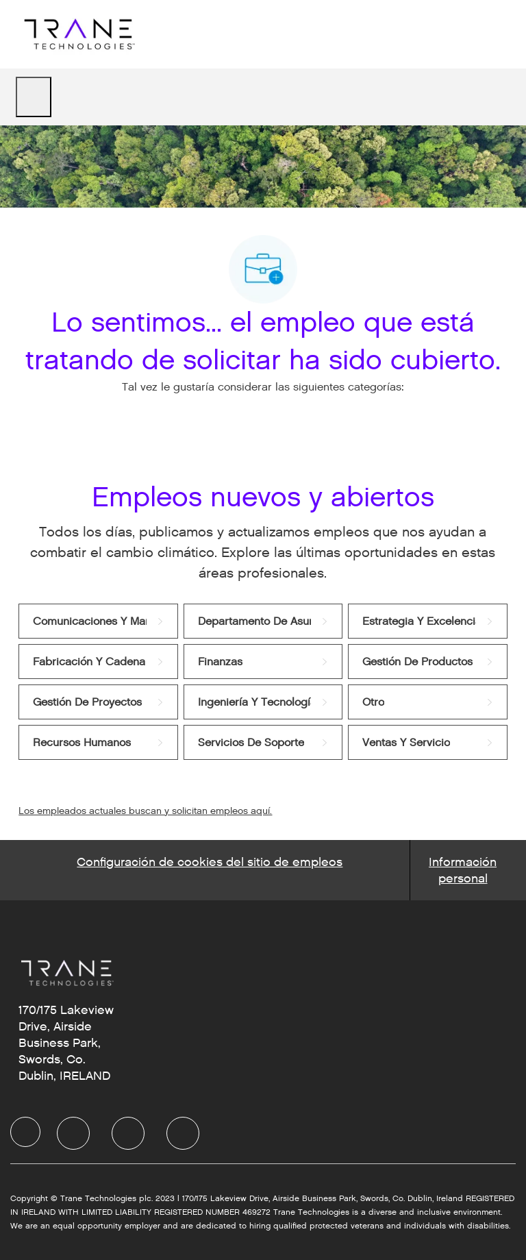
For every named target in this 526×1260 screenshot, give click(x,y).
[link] (98, 621)
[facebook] (25, 1132)
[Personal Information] (463, 870)
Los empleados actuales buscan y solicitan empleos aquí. (145, 811)
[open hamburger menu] (33, 97)
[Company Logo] (77, 34)
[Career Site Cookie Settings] (209, 870)
